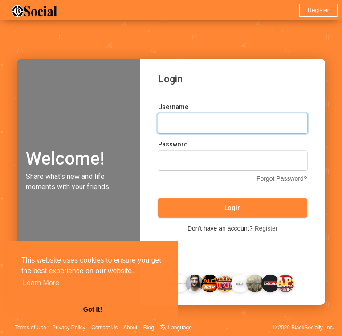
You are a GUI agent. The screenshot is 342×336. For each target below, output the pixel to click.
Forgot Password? (281, 179)
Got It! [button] (92, 309)
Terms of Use (30, 327)
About (130, 327)
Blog (148, 327)
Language (176, 327)
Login (232, 209)
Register (318, 10)
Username (173, 108)
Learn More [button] (41, 283)
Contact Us (104, 327)
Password (173, 145)
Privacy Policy (69, 327)
